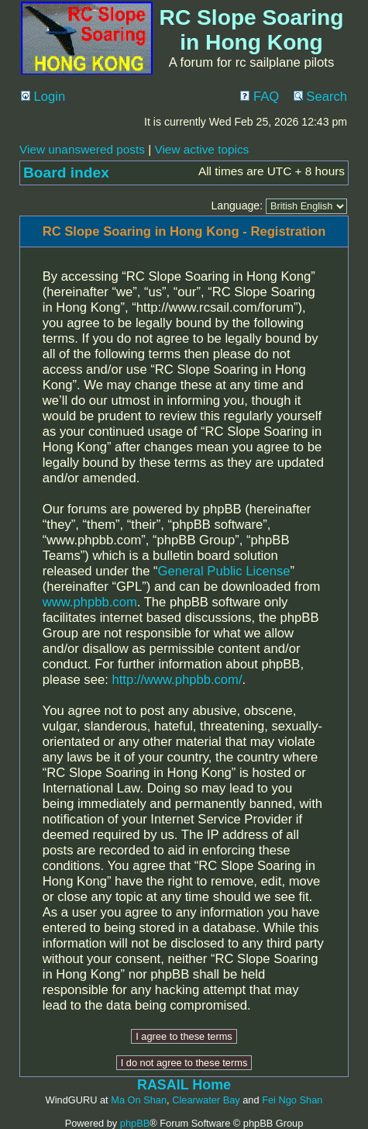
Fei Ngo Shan (292, 1100)
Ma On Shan (139, 1100)
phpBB (135, 1123)
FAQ (259, 96)
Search (320, 96)
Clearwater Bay (205, 1100)
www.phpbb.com (90, 602)
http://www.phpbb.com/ (177, 679)
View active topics (201, 149)
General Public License (224, 571)
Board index (66, 172)
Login (43, 96)
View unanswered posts (82, 149)
